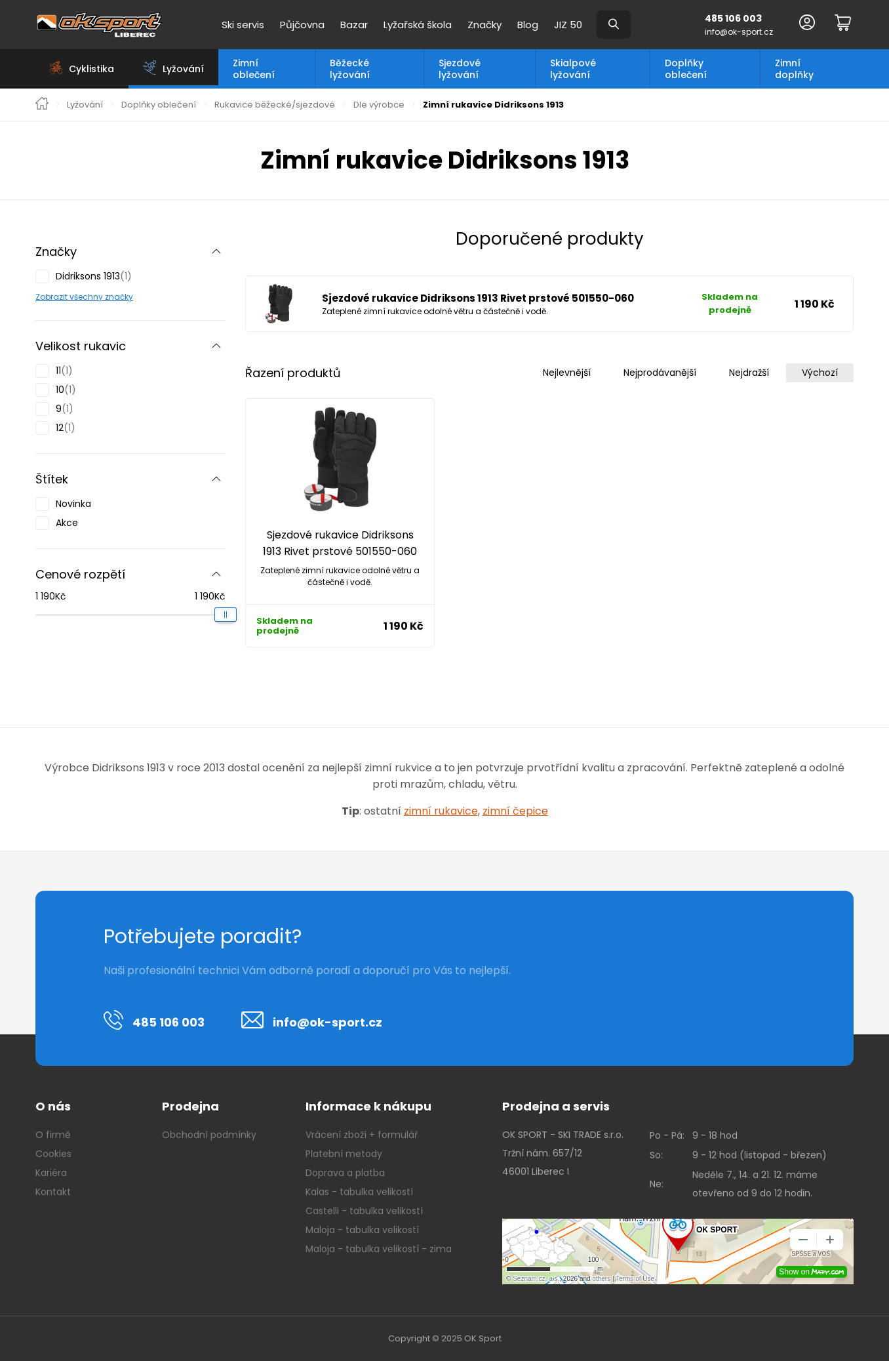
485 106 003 (733, 18)
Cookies (53, 1153)
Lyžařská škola (418, 24)
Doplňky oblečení (686, 68)
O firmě (53, 1134)
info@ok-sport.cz (739, 31)
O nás (53, 1106)
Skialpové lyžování (573, 68)
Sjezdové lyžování (460, 68)
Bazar (354, 24)
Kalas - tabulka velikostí (359, 1191)
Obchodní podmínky (209, 1134)
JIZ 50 (568, 24)
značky (118, 296)
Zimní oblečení (254, 68)
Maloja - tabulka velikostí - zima (379, 1248)
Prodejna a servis (556, 1106)
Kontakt (53, 1191)
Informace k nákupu (368, 1106)
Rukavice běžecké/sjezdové (274, 105)
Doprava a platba (345, 1172)
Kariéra (51, 1172)
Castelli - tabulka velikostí (364, 1210)
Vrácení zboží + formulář (362, 1134)
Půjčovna (302, 24)
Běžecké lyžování (350, 68)
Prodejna (190, 1106)
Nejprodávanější (659, 372)
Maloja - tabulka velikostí (362, 1229)
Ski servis (243, 24)
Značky (484, 24)
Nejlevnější (567, 372)
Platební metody (344, 1153)
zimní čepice (515, 811)
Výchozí (820, 372)
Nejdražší (749, 372)
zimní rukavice (441, 811)
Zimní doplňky (794, 68)
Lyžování (85, 105)
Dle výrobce (379, 105)
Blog (527, 24)
